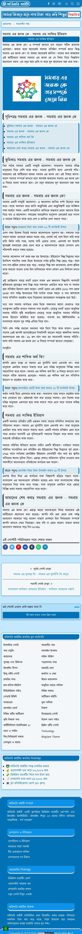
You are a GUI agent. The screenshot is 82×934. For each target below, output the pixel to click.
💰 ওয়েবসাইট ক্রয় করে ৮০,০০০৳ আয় (27, 771)
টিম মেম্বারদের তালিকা (18, 852)
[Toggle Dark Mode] (66, 3)
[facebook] (48, 4)
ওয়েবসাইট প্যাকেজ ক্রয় (19, 884)
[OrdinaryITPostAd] (41, 14)
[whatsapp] (54, 4)
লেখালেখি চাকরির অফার (19, 889)
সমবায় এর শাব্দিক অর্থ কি (20, 137)
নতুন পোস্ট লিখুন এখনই (20, 894)
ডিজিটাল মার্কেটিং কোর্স (19, 878)
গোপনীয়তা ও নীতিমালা (19, 841)
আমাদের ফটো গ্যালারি (18, 847)
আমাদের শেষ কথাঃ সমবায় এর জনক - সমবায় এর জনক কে (38, 148)
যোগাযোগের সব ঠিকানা (19, 857)
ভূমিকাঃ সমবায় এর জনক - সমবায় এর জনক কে (32, 126)
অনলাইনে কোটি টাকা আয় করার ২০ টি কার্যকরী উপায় (46, 388)
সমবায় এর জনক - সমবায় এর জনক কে (28, 132)
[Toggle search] (72, 4)
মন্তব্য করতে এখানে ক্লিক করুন (41, 615)
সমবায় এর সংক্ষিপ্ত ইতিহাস (41, 39)
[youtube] (59, 4)
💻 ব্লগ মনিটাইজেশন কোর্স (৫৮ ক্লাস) (25, 783)
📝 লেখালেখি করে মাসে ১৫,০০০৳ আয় (26, 779)
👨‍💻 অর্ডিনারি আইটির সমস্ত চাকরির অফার (27, 766)
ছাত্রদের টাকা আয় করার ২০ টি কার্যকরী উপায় (42, 227)
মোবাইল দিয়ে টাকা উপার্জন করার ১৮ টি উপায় (42, 471)
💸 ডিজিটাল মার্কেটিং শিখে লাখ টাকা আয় (27, 775)
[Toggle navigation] (78, 3)
